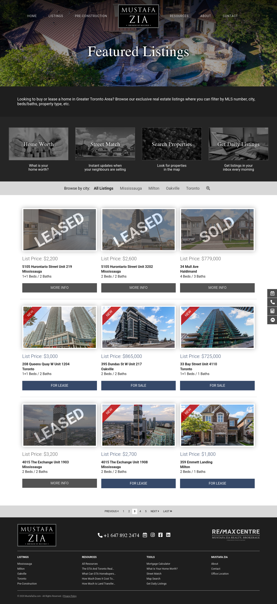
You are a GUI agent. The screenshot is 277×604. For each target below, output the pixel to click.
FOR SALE (138, 327)
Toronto (193, 188)
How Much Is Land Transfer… (98, 583)
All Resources (90, 563)
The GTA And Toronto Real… (98, 568)
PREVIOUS (112, 511)
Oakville (173, 188)
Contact (215, 568)
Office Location (220, 573)
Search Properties (172, 144)
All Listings (103, 188)
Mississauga (131, 188)
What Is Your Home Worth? (162, 568)
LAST (167, 511)
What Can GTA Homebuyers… (99, 573)
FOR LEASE (59, 327)
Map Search (153, 578)
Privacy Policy (70, 596)
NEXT (155, 511)
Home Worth (39, 144)
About (214, 563)
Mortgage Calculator (158, 563)
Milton (153, 188)
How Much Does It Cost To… (98, 578)
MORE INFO (59, 288)
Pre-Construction (27, 583)
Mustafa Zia (138, 16)
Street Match (105, 144)
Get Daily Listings (238, 144)
